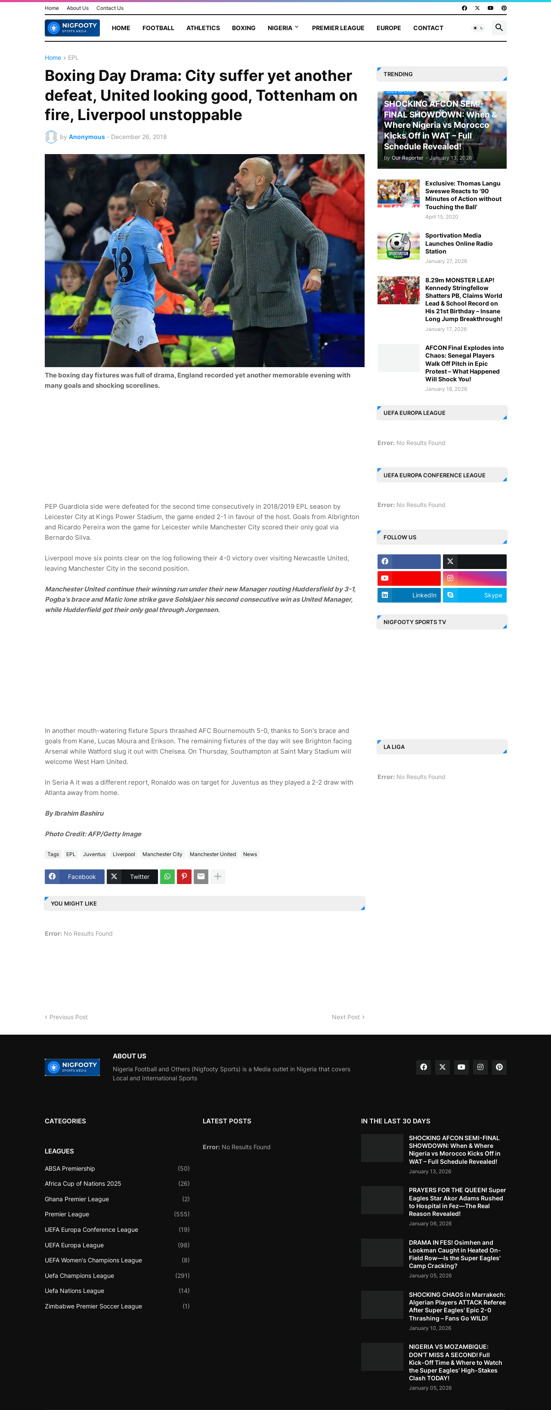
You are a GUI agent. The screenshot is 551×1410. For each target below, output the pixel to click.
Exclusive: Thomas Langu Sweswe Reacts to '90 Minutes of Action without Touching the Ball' (463, 194)
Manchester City (162, 854)
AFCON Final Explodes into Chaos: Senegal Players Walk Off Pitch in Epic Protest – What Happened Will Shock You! (464, 363)
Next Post (346, 1016)
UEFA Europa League (117, 1245)
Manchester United (213, 854)
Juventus (94, 854)
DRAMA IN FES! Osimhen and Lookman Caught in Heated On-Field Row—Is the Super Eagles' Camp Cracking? (455, 1254)
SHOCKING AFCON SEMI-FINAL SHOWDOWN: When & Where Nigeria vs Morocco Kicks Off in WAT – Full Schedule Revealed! (455, 1149)
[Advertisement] (204, 444)
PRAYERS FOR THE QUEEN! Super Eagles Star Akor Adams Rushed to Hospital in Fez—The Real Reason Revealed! (457, 1201)
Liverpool (124, 854)
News (250, 854)
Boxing (244, 27)
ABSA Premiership (117, 1168)
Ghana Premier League (117, 1199)
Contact (428, 27)
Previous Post (69, 1016)
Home (52, 8)
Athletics (203, 27)
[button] (478, 28)
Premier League (338, 27)
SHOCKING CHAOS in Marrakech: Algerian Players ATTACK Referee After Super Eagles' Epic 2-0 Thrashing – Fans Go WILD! (457, 1306)
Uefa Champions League (117, 1275)
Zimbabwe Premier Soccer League (117, 1306)
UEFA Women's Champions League (117, 1260)
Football (158, 27)
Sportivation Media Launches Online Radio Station (459, 243)
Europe (389, 27)
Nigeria (280, 27)
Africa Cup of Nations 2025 (117, 1183)
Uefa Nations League (117, 1290)
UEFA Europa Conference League (117, 1229)
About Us (78, 8)
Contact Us (110, 8)
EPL (73, 58)
